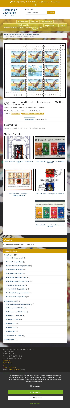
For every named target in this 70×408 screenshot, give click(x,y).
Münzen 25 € (11, 327)
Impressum (51, 25)
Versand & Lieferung (10, 367)
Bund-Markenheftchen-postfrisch (18, 281)
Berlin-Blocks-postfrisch (15, 262)
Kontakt (62, 25)
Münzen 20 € (11, 323)
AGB (4, 365)
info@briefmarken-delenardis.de (49, 2)
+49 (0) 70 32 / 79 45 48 (23, 2)
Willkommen (23, 22)
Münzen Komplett (11, 301)
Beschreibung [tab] (29, 119)
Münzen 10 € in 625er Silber (16, 308)
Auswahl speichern (35, 398)
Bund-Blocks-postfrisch (15, 273)
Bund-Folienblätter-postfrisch (17, 277)
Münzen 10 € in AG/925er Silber (17, 312)
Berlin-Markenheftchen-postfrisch (18, 266)
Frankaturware (46, 22)
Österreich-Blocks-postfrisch (17, 289)
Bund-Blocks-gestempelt (15, 269)
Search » (51, 12)
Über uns (34, 22)
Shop (11, 34)
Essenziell (35, 386)
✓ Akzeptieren (35, 392)
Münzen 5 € (11, 331)
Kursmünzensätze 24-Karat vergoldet (19, 304)
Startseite (6, 34)
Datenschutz (7, 363)
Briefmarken (18, 34)
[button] (63, 46)
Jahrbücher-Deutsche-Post (16, 285)
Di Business (15, 369)
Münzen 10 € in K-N (14, 319)
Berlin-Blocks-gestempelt (15, 258)
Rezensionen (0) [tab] (41, 119)
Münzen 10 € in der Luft (15, 316)
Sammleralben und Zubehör (14, 336)
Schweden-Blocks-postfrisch (17, 297)
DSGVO (35, 29)
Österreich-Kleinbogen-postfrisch (31, 34)
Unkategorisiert (10, 339)
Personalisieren (35, 403)
